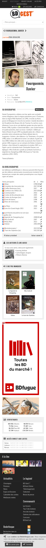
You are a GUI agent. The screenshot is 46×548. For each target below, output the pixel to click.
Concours (26, 517)
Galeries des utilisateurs (31, 514)
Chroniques (7, 483)
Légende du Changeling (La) (14, 217)
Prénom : (10, 100)
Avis (30, 426)
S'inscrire (27, 7)
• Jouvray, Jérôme (21, 251)
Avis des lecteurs (29, 512)
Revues (31, 424)
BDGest (4, 1)
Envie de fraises (10, 199)
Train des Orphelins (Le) (13, 230)
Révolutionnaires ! (11, 228)
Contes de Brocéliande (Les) (14, 195)
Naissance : (11, 102)
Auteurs (16, 431)
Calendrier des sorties (10, 495)
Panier (16, 7)
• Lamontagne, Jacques (23, 253)
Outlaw (7, 224)
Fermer (27, 544)
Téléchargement (28, 489)
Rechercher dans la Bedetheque (9, 532)
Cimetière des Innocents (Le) (14, 186)
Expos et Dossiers (9, 492)
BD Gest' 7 (26, 483)
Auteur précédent (10, 235)
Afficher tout (39, 110)
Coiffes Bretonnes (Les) (12, 188)
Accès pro (38, 1)
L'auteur (6, 37)
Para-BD (12, 37)
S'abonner (26, 492)
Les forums (27, 506)
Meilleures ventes (9, 497)
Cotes (31, 428)
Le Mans (7, 206)
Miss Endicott (9, 219)
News (5, 489)
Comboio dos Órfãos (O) (13, 191)
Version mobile (22, 4)
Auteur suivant (36, 235)
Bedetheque (14, 1)
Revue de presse (28, 495)
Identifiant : (11, 95)
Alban (7, 184)
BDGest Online (26, 1)
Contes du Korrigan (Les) (13, 197)
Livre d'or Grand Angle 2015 (14, 208)
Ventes (31, 431)
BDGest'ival (27, 520)
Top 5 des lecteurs (29, 509)
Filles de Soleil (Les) (11, 202)
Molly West (8, 222)
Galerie (17, 37)
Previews (6, 486)
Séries (16, 426)
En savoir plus (12, 544)
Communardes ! (10, 193)
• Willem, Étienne (21, 255)
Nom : (9, 97)
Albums (16, 424)
